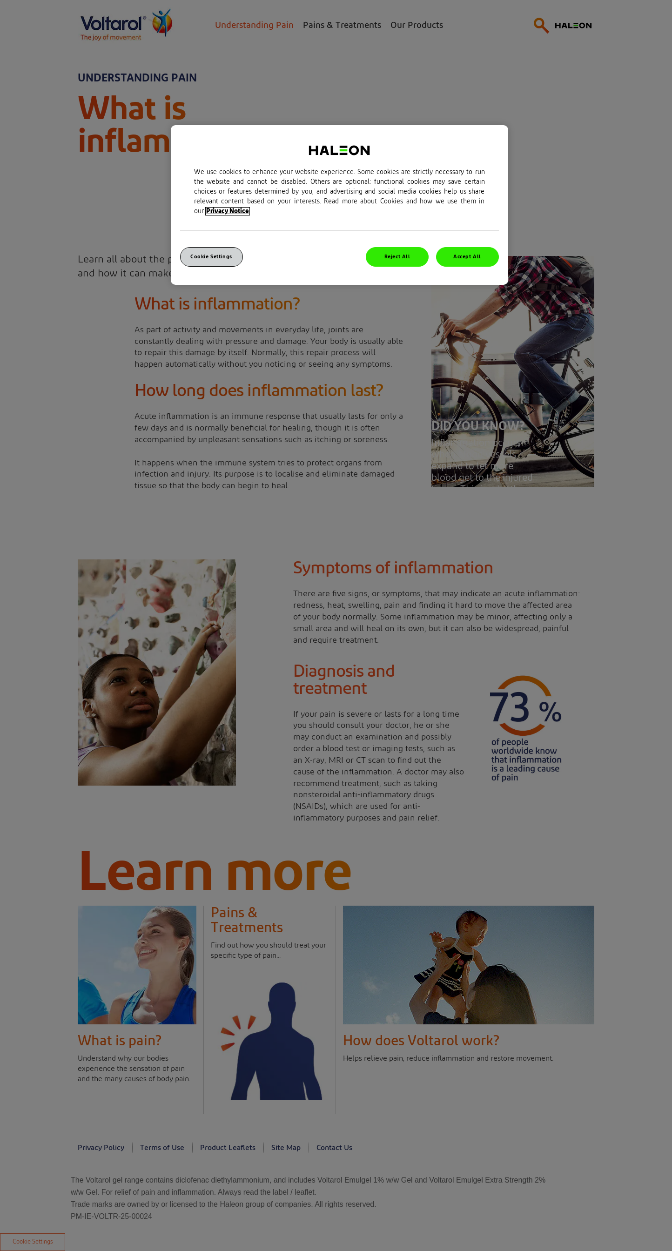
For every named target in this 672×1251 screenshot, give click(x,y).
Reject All (397, 256)
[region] (339, 205)
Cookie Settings (211, 256)
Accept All (467, 256)
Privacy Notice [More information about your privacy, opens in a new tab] (227, 211)
